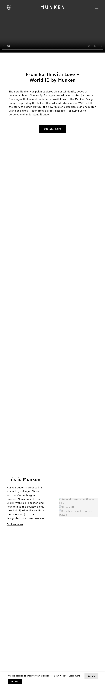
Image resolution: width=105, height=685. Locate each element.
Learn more (74, 675)
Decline (91, 675)
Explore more (52, 129)
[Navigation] (97, 7)
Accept (15, 681)
